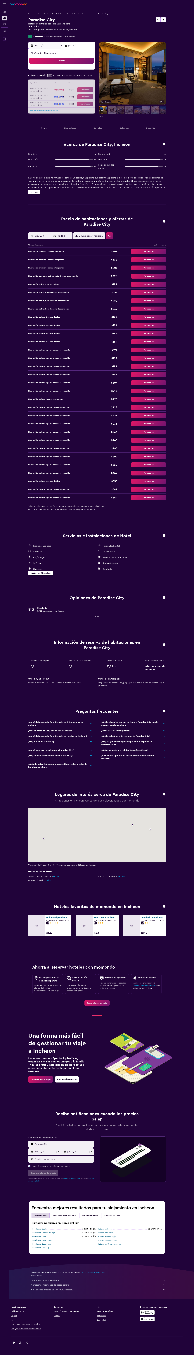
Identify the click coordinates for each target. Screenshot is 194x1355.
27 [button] (73, 96)
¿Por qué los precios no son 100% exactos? (103, 1289)
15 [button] (86, 84)
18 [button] (60, 90)
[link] (101, 1003)
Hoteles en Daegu (44, 1236)
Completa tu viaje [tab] (116, 1215)
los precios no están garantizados (97, 1272)
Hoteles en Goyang (45, 1248)
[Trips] (4, 31)
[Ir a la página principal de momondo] (18, 4)
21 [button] (80, 90)
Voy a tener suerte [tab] (94, 1215)
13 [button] (73, 84)
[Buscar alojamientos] (4, 18)
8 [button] (86, 77)
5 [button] (66, 77)
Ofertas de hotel (39, 14)
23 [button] (92, 90)
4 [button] (60, 77)
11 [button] (60, 84)
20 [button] (73, 90)
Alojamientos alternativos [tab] (69, 1215)
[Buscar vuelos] (4, 12)
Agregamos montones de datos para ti (103, 1285)
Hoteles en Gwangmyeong (114, 1244)
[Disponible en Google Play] (155, 1312)
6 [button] (73, 77)
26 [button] (66, 96)
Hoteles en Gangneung (47, 1240)
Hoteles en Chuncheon (112, 1240)
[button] (5, 4)
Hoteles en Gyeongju (111, 1236)
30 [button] (92, 96)
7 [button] (79, 77)
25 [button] (60, 96)
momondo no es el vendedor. (103, 1280)
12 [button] (67, 84)
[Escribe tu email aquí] (68, 1159)
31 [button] (54, 103)
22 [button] (86, 90)
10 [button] (54, 84)
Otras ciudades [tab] (45, 1215)
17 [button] (54, 90)
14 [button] (80, 84)
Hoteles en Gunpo (110, 1233)
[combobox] (68, 1144)
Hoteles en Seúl (43, 1229)
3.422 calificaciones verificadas (64, 37)
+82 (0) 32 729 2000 (43, 33)
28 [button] (79, 96)
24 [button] (54, 96)
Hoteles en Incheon (92, 14)
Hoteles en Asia (54, 14)
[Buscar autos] (4, 23)
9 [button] (92, 77)
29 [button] (86, 96)
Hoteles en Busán (109, 1229)
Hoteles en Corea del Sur (72, 14)
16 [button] (93, 84)
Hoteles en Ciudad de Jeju (48, 1233)
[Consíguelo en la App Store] (155, 1319)
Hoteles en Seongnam (46, 1244)
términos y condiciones (76, 1178)
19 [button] (67, 90)
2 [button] (92, 71)
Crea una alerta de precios (148, 986)
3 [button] (53, 77)
